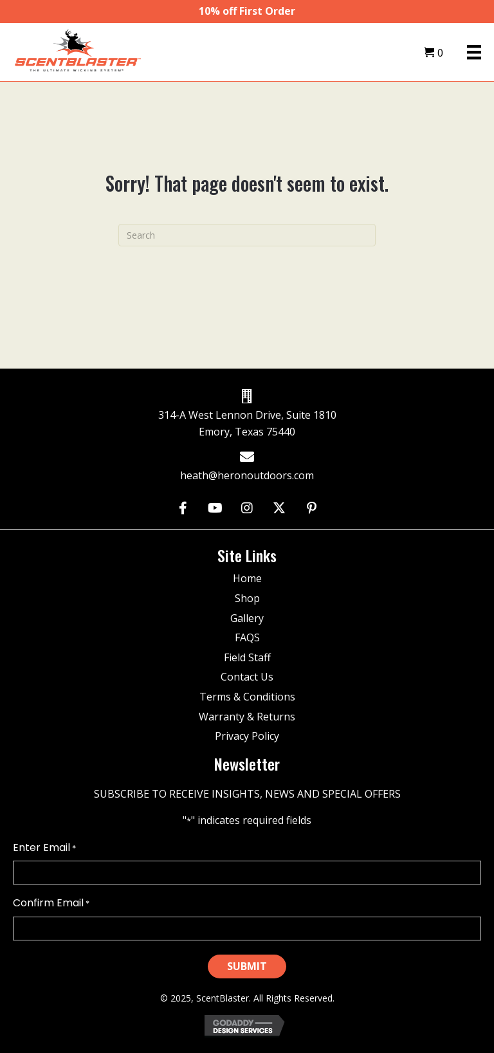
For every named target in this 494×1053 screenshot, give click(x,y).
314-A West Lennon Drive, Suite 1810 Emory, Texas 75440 (247, 423)
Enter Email (44, 848)
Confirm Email (51, 903)
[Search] (247, 235)
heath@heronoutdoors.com (247, 475)
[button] (183, 508)
